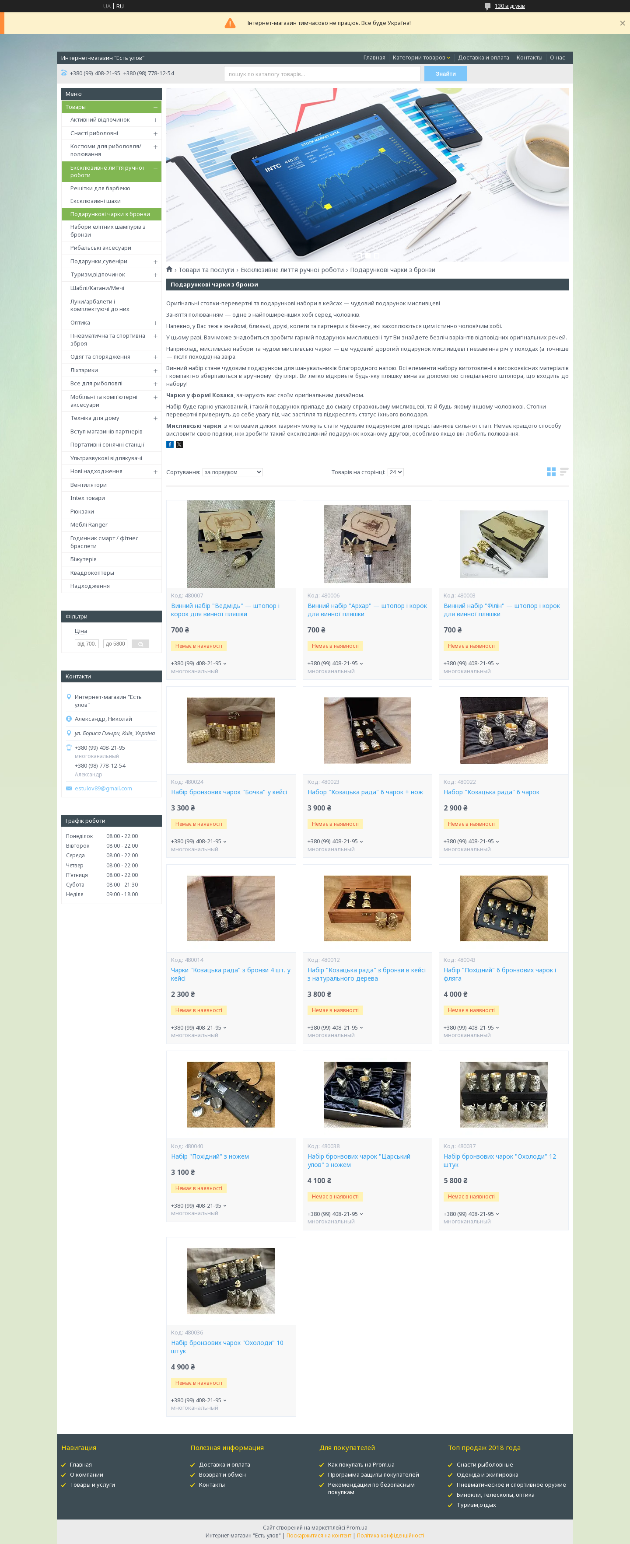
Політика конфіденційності (390, 1535)
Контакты (529, 57)
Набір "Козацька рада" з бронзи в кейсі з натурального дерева (367, 974)
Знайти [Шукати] (446, 73)
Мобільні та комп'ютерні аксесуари (103, 401)
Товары (75, 107)
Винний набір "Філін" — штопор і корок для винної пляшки (502, 610)
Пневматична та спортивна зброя (107, 339)
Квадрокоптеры (92, 572)
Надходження (90, 586)
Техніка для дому (94, 418)
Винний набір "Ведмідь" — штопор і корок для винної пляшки (225, 610)
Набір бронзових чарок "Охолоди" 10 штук (227, 1347)
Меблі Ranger (89, 524)
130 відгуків (510, 6)
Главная (374, 57)
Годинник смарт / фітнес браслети (104, 542)
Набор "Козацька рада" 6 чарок (491, 792)
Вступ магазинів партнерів (106, 431)
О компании (86, 1474)
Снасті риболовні (94, 133)
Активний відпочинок (100, 119)
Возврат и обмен (222, 1474)
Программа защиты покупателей (373, 1474)
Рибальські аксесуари (100, 248)
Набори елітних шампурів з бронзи (108, 230)
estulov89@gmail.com (103, 788)
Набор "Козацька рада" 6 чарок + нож (365, 792)
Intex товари (87, 498)
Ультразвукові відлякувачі (106, 458)
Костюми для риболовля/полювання (105, 150)
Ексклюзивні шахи (95, 201)
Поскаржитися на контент (319, 1535)
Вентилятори (88, 485)
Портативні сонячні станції (107, 444)
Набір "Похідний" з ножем (210, 1156)
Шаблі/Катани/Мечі (97, 288)
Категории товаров (419, 57)
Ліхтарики (84, 370)
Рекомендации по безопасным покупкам (371, 1488)
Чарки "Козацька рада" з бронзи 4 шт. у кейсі (230, 974)
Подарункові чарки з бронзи (110, 214)
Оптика (80, 322)
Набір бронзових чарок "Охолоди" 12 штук (500, 1161)
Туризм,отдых (476, 1505)
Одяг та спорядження (100, 356)
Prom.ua (357, 1527)
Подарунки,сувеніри (98, 261)
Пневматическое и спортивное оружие (511, 1484)
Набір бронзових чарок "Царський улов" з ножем (359, 1161)
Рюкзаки (82, 511)
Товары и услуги (92, 1484)
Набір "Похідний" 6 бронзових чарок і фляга (500, 974)
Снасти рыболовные (485, 1464)
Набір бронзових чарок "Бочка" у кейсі (229, 792)
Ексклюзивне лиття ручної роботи (107, 171)
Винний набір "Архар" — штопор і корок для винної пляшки (367, 610)
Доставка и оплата (483, 57)
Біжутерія (83, 559)
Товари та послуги (206, 270)
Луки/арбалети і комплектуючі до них (100, 305)
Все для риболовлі (96, 383)
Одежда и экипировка (487, 1474)
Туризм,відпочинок (97, 274)
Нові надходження (96, 471)
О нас (557, 57)
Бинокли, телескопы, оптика (496, 1495)
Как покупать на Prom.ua (361, 1464)
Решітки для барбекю (100, 188)
